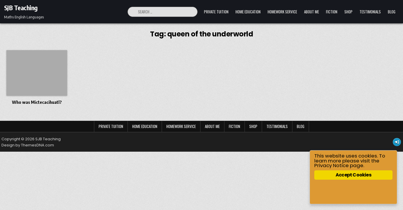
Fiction (331, 12)
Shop (348, 12)
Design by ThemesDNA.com (27, 145)
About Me (311, 12)
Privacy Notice (333, 165)
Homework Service (282, 12)
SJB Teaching (21, 8)
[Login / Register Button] (397, 142)
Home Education (248, 12)
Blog (391, 12)
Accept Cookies (354, 175)
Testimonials (370, 12)
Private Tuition (216, 12)
